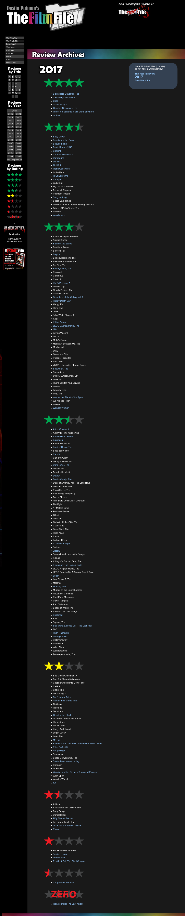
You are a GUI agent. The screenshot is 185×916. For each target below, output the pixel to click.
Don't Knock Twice (62, 697)
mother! (57, 115)
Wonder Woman (61, 408)
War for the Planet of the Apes (68, 397)
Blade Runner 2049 (62, 147)
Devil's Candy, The (62, 479)
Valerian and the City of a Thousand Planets (75, 772)
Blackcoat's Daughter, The (66, 94)
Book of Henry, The (62, 447)
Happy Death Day (62, 301)
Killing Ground (60, 322)
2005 (10, 146)
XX (54, 783)
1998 (18, 156)
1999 (10, 156)
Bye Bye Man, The (62, 268)
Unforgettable (59, 636)
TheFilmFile (11, 38)
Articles (9, 53)
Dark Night (58, 158)
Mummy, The (59, 586)
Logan (56, 576)
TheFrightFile (12, 41)
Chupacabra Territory (63, 882)
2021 (10, 120)
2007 (10, 143)
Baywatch (58, 440)
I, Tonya (57, 179)
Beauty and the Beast (63, 140)
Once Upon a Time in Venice (67, 825)
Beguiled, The (60, 144)
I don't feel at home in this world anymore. (73, 111)
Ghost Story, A (60, 104)
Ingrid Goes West (61, 168)
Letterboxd (11, 44)
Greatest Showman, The (65, 108)
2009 (10, 140)
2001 (10, 153)
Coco (55, 101)
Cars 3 (56, 454)
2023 (10, 117)
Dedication (11, 62)
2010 (18, 136)
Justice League (60, 854)
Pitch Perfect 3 (60, 747)
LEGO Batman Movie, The (66, 326)
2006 (18, 143)
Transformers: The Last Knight (68, 904)
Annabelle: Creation (63, 436)
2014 (18, 130)
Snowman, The (60, 368)
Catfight (57, 151)
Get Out (57, 165)
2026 (14, 110)
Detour (56, 475)
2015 (10, 130)
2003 (10, 149)
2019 (10, 123)
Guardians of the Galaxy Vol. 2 (68, 297)
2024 (18, 114)
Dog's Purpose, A (61, 283)
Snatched (57, 615)
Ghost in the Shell (62, 715)
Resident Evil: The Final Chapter (69, 861)
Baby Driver (59, 136)
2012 (18, 133)
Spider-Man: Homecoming (66, 761)
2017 (10, 127)
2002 (18, 149)
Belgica (56, 254)
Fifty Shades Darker (63, 818)
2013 (10, 133)
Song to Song (60, 197)
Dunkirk (57, 161)
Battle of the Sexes (62, 243)
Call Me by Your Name (64, 97)
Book (8, 56)
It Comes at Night (61, 543)
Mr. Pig (56, 740)
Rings (56, 829)
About (9, 59)
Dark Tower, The (61, 465)
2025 (10, 114)
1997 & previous (14, 159)
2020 (18, 120)
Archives (10, 50)
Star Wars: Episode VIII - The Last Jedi (72, 625)
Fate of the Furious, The (65, 700)
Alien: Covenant (61, 429)
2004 (18, 146)
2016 (18, 127)
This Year (10, 47)
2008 (18, 140)
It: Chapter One (60, 176)
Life (55, 329)
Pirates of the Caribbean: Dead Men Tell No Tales (77, 743)
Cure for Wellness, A (63, 154)
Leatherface (59, 857)
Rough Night (59, 750)
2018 (18, 123)
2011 (10, 136)
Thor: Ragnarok (61, 633)
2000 (18, 153)
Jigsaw (56, 551)
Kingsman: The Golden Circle (67, 565)
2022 (18, 117)
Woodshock (59, 215)
